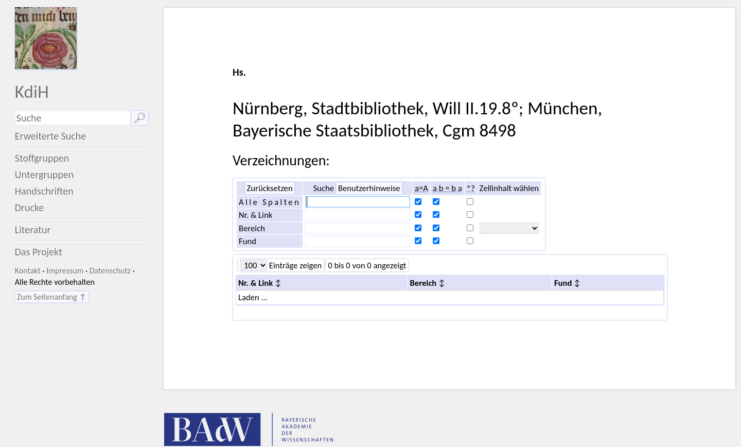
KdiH (32, 91)
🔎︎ (139, 118)
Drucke (29, 207)
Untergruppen (44, 174)
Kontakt (28, 271)
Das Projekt (38, 252)
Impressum (64, 271)
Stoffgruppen (42, 158)
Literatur (33, 230)
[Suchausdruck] (73, 118)
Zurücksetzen (270, 188)
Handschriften (44, 191)
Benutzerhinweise (369, 188)
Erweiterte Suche (50, 136)
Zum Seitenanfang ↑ (51, 297)
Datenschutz (110, 271)
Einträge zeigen (294, 265)
